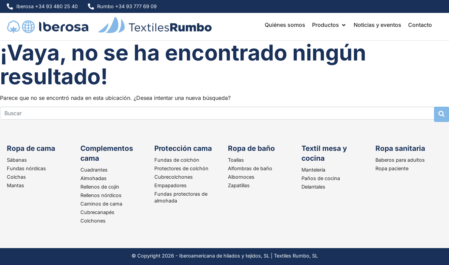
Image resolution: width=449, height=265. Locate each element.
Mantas (15, 185)
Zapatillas (239, 185)
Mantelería (313, 170)
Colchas (16, 177)
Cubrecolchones (173, 177)
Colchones (93, 221)
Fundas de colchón (176, 160)
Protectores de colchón (181, 168)
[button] (329, 25)
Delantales (313, 187)
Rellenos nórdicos (101, 195)
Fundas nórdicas (26, 168)
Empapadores (170, 185)
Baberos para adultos (400, 160)
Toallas (236, 160)
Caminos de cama (101, 204)
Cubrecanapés (97, 212)
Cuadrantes (94, 170)
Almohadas (93, 178)
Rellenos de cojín (99, 187)
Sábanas (17, 160)
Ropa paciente (391, 168)
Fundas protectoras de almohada (180, 197)
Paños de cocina (320, 178)
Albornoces (241, 177)
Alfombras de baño (250, 168)
